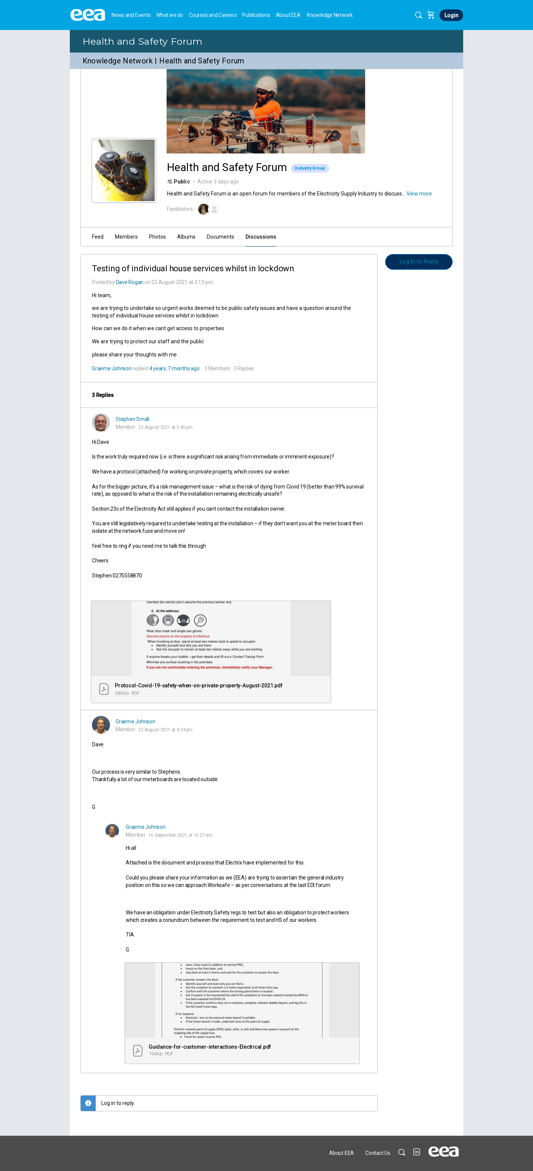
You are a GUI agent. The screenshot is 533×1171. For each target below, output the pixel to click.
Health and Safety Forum (143, 41)
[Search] (418, 15)
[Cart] (431, 15)
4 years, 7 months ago (174, 368)
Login (451, 15)
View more (419, 194)
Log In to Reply (418, 261)
